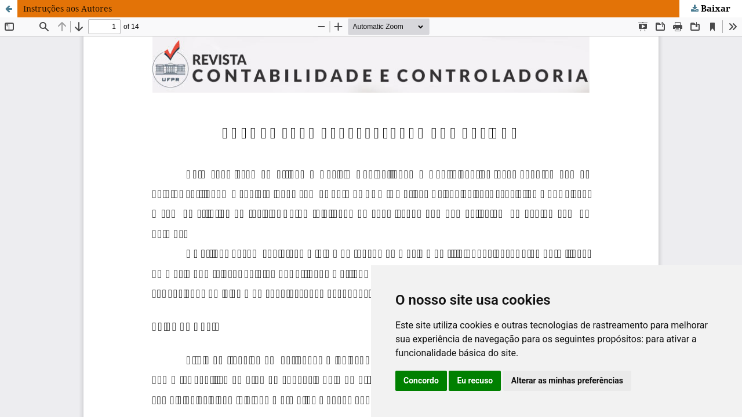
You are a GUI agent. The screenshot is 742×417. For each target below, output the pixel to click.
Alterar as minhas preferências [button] (567, 380)
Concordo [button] (421, 380)
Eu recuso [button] (475, 380)
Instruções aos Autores (67, 8)
